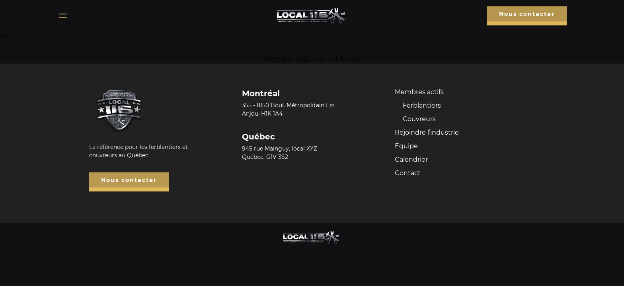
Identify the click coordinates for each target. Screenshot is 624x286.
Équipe (406, 146)
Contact (408, 173)
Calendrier (411, 159)
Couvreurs (419, 119)
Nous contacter (527, 13)
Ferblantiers (422, 105)
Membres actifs (419, 92)
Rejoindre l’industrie (427, 132)
